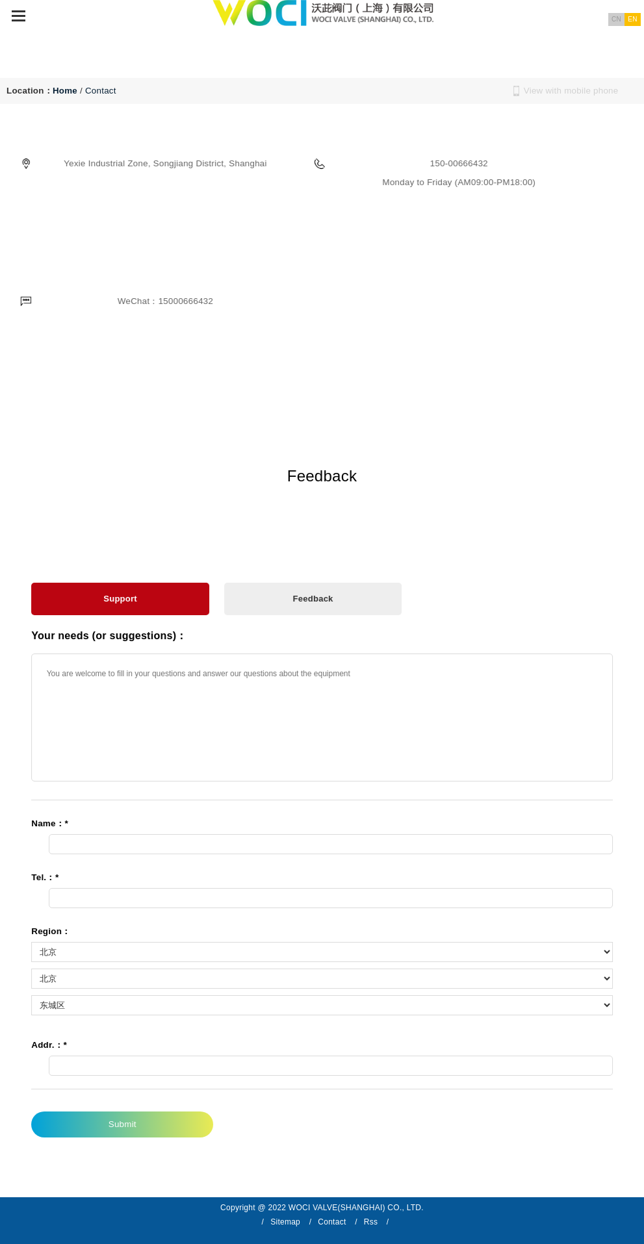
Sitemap (285, 1221)
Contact (100, 90)
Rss (371, 1221)
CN (616, 19)
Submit (124, 1124)
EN (632, 19)
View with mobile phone (571, 90)
